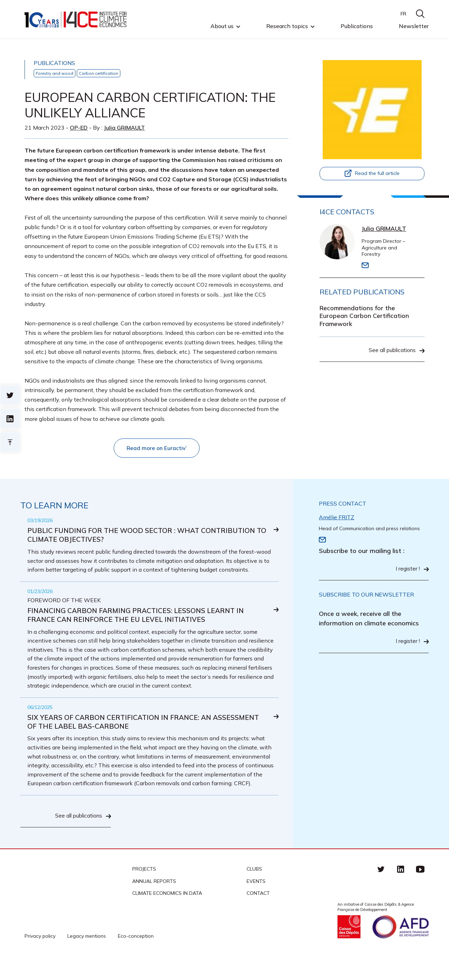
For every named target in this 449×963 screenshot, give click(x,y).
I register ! (407, 570)
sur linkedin (10, 419)
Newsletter (414, 26)
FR (403, 14)
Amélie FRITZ (336, 518)
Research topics (287, 26)
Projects (144, 872)
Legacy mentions (86, 939)
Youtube (420, 872)
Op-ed (79, 127)
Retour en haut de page (10, 442)
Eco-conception (136, 939)
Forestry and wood (55, 73)
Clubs (254, 872)
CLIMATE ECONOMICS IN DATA (167, 896)
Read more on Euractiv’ (156, 448)
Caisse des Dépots (349, 930)
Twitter (381, 872)
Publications (357, 26)
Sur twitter (10, 395)
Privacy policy (40, 939)
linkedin (400, 872)
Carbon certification (100, 73)
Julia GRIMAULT (124, 127)
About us (222, 26)
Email (365, 265)
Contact (258, 896)
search (420, 13)
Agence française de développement (401, 930)
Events (256, 884)
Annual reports (154, 884)
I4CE (76, 19)
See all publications (391, 352)
